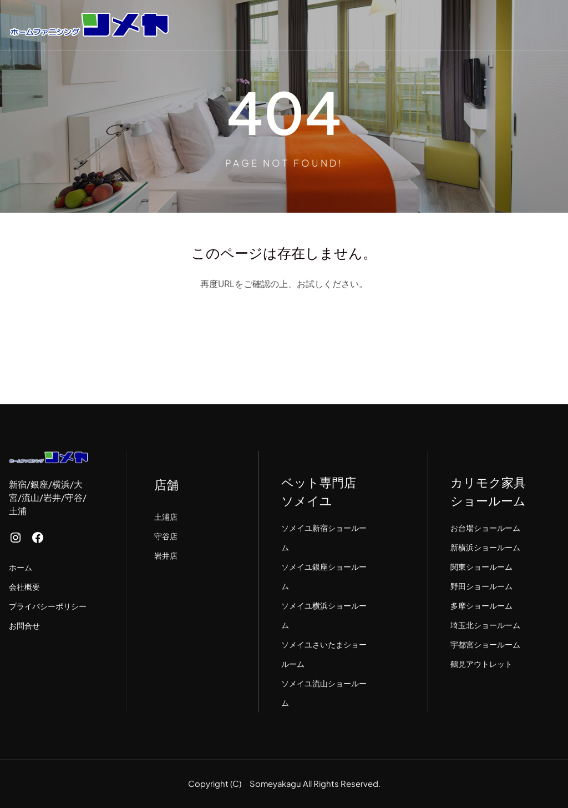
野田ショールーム (481, 586)
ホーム (20, 567)
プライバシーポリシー (48, 606)
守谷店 (166, 536)
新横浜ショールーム (485, 547)
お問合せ (24, 625)
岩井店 (166, 555)
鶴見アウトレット (481, 664)
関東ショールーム (481, 566)
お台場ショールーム (485, 528)
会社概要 (24, 586)
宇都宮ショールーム (485, 644)
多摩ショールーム (481, 605)
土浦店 (166, 516)
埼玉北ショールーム (485, 625)
